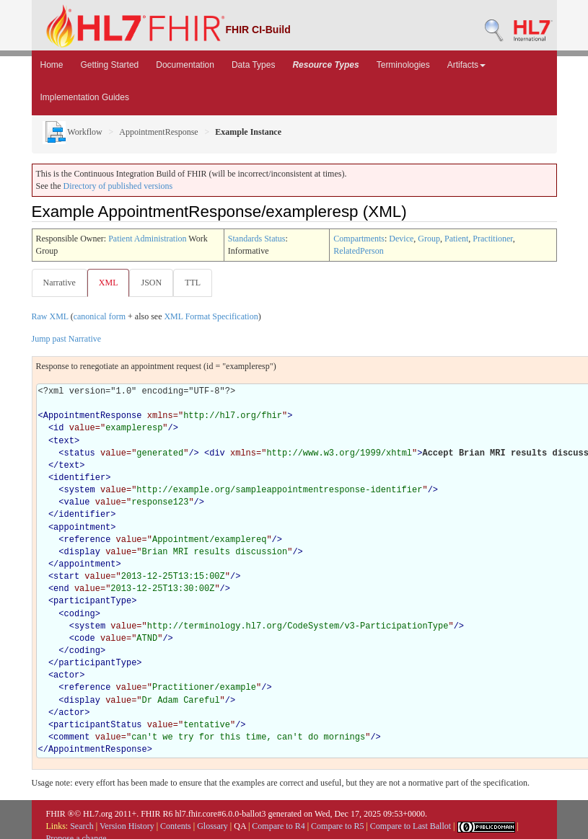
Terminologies (403, 65)
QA (240, 826)
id (58, 428)
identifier (79, 478)
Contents (175, 826)
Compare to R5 (337, 826)
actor (66, 675)
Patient (456, 239)
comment (71, 737)
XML (108, 283)
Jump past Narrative (67, 339)
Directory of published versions (118, 186)
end (61, 589)
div (217, 453)
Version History (127, 826)
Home (51, 65)
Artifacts (466, 65)
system (79, 490)
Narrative (59, 283)
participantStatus (97, 725)
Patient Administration (147, 239)
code (84, 639)
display (82, 552)
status (79, 453)
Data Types (253, 65)
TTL (193, 283)
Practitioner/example (204, 688)
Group (429, 239)
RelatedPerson (358, 251)
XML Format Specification (211, 316)
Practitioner (493, 239)
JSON (151, 283)
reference (87, 540)
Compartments (359, 239)
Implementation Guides (84, 97)
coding (79, 614)
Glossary (212, 826)
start (66, 577)
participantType (92, 601)
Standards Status (257, 239)
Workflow (72, 132)
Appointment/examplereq (209, 540)
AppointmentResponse (158, 132)
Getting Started (110, 65)
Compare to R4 (278, 826)
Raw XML (50, 316)
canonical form (100, 316)
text (63, 441)
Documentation (185, 65)
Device (401, 239)
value (77, 502)
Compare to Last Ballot (410, 826)
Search (82, 826)
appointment (81, 528)
